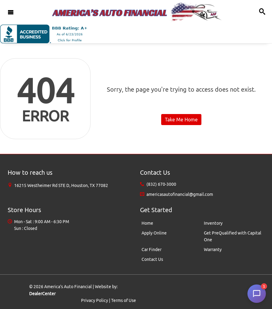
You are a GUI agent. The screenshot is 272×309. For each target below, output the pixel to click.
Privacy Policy (94, 300)
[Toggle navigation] (11, 12)
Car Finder (151, 249)
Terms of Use (123, 300)
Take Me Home (181, 119)
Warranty (213, 249)
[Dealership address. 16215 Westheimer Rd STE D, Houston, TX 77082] (61, 185)
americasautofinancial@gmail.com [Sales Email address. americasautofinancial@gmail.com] (179, 194)
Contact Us (152, 259)
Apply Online (154, 233)
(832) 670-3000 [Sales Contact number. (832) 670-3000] (161, 184)
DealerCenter (42, 293)
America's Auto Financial (68, 286)
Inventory (213, 223)
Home (147, 223)
